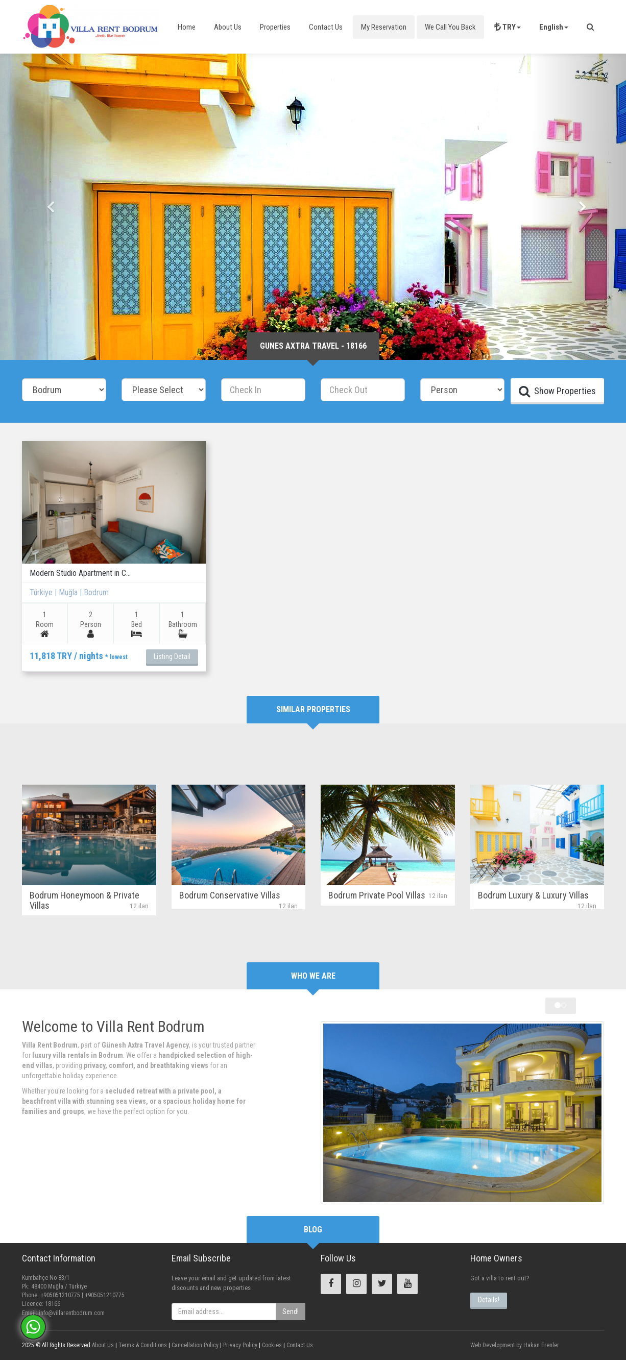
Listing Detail (172, 656)
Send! (290, 1311)
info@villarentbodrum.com (72, 1313)
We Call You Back (450, 27)
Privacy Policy (239, 1345)
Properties (275, 27)
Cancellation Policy (194, 1345)
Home (187, 27)
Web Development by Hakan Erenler (514, 1345)
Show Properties (557, 391)
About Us (228, 27)
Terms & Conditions (142, 1345)
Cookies (271, 1345)
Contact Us (326, 27)
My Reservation (383, 27)
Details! (488, 1300)
